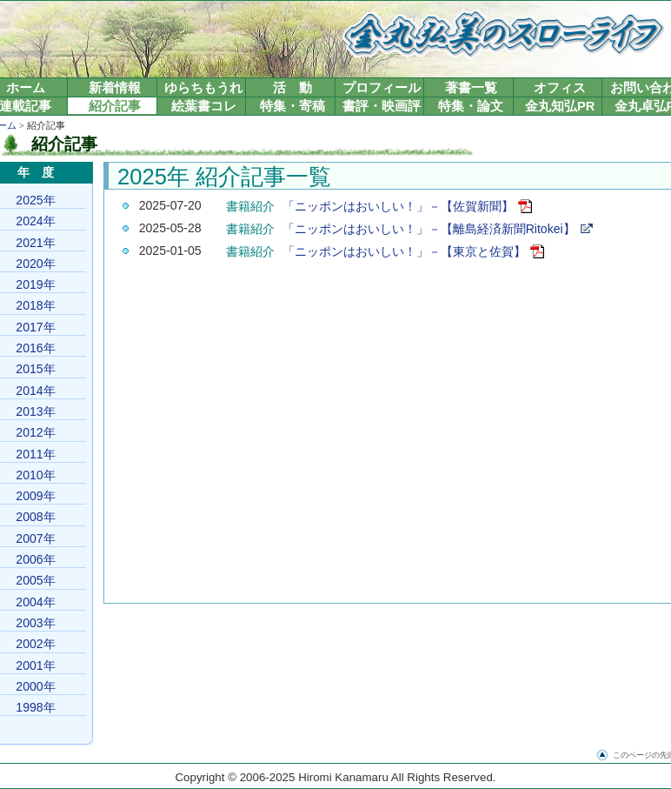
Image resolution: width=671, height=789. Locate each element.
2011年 (35, 454)
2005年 (35, 580)
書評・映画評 (381, 106)
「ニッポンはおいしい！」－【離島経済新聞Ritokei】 (428, 229)
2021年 (35, 243)
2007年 (35, 538)
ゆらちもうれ (203, 88)
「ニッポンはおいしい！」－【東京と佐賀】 (404, 251)
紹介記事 (115, 106)
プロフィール (381, 88)
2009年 (35, 496)
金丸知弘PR (560, 106)
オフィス (560, 88)
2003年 (35, 623)
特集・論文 (470, 106)
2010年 (35, 475)
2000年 (35, 686)
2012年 (35, 432)
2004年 (35, 602)
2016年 (35, 348)
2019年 (35, 284)
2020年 (35, 264)
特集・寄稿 (292, 106)
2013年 (35, 411)
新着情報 (115, 88)
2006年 (35, 559)
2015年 (35, 369)
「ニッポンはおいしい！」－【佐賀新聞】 (398, 206)
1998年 (35, 707)
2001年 (35, 665)
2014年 (35, 391)
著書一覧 (471, 88)
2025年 (35, 200)
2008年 (35, 517)
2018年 (35, 305)
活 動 (292, 88)
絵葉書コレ (203, 106)
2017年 (35, 327)
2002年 (35, 644)
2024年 (35, 221)
